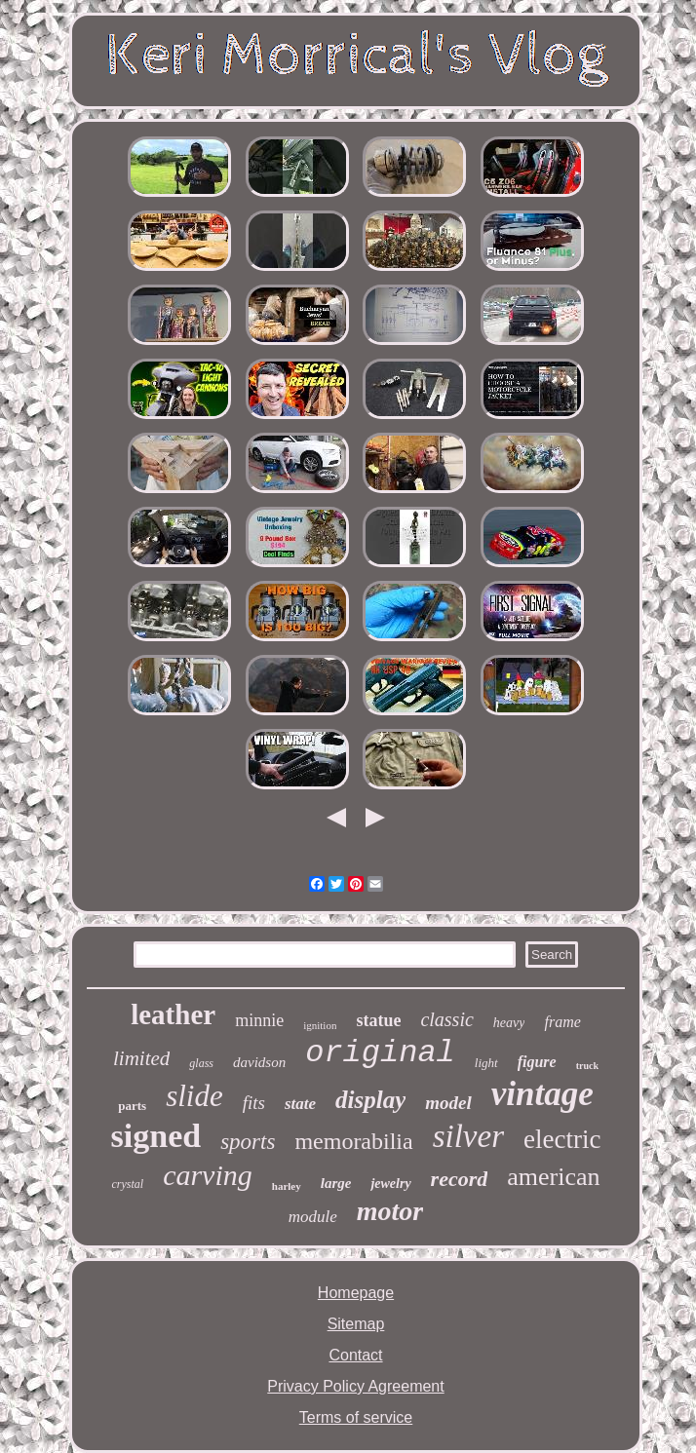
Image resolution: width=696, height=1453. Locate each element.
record (459, 1178)
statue (378, 1020)
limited (141, 1058)
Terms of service (355, 1417)
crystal (127, 1184)
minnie (259, 1020)
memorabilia (353, 1141)
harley (286, 1186)
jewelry (390, 1183)
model (448, 1102)
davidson (259, 1062)
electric (561, 1139)
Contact (355, 1355)
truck (587, 1065)
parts (132, 1105)
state (300, 1103)
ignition (319, 1025)
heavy (509, 1022)
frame (562, 1021)
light (486, 1062)
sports (247, 1141)
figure (537, 1061)
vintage (542, 1094)
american (553, 1177)
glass (201, 1063)
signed (156, 1136)
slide (194, 1096)
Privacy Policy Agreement (355, 1386)
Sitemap (356, 1324)
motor (390, 1211)
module (313, 1216)
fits (254, 1102)
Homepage (356, 1292)
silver (468, 1136)
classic (446, 1019)
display (370, 1100)
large (336, 1183)
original (380, 1053)
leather (173, 1014)
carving (207, 1175)
